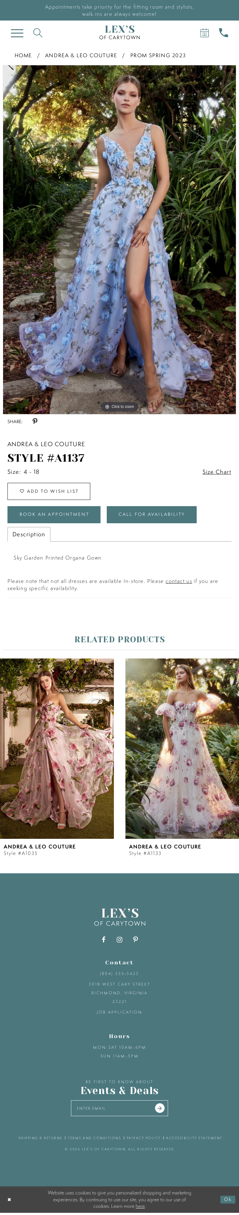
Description (28, 536)
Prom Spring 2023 (158, 55)
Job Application (119, 1013)
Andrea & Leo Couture (81, 55)
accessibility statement (194, 1140)
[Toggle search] (37, 32)
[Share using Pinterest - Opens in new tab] (35, 421)
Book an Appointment (57, 516)
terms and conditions (94, 1140)
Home (23, 55)
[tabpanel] (119, 239)
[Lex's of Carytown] (119, 32)
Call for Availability (159, 516)
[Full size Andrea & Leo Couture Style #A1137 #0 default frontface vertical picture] (119, 239)
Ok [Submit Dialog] (227, 1201)
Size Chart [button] (216, 472)
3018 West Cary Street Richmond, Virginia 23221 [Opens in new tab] (119, 994)
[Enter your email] (119, 1110)
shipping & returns (40, 1140)
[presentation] (57, 750)
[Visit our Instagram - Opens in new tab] (119, 941)
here (140, 1208)
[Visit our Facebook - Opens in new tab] (104, 941)
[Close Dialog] (10, 1201)
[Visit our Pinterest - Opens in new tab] (135, 941)
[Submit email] (161, 1110)
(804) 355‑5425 (119, 975)
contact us (179, 582)
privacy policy (144, 1140)
